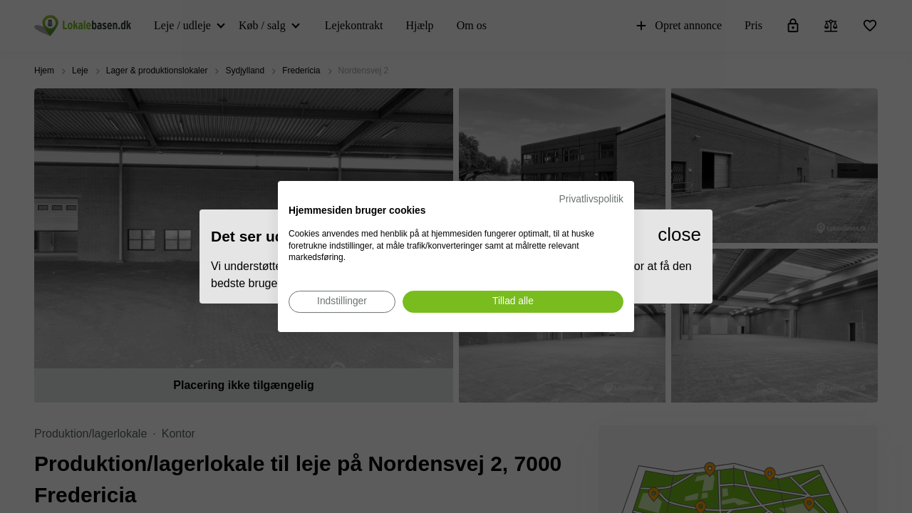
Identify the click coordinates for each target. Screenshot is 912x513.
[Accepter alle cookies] (513, 302)
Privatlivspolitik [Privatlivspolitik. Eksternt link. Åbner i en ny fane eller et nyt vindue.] (591, 199)
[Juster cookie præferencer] (342, 302)
